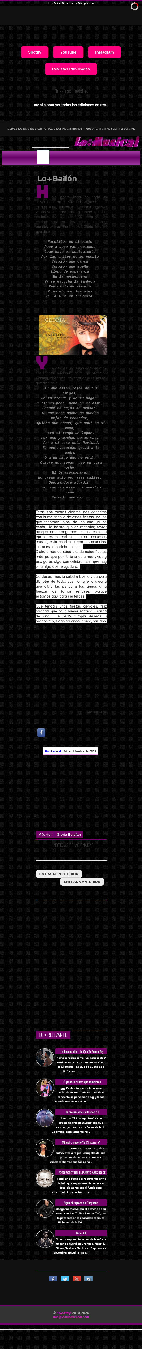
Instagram (104, 52)
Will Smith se (46, 143)
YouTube (68, 52)
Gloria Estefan (69, 834)
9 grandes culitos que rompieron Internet (82, 1084)
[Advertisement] (89, 793)
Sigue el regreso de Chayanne (81, 1202)
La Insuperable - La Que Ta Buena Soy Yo (82, 1054)
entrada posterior (58, 874)
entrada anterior (82, 882)
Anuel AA (81, 1232)
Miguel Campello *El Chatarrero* (81, 1142)
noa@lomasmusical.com (71, 1317)
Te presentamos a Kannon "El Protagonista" (82, 1114)
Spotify (34, 52)
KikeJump (64, 1313)
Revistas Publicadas (71, 69)
